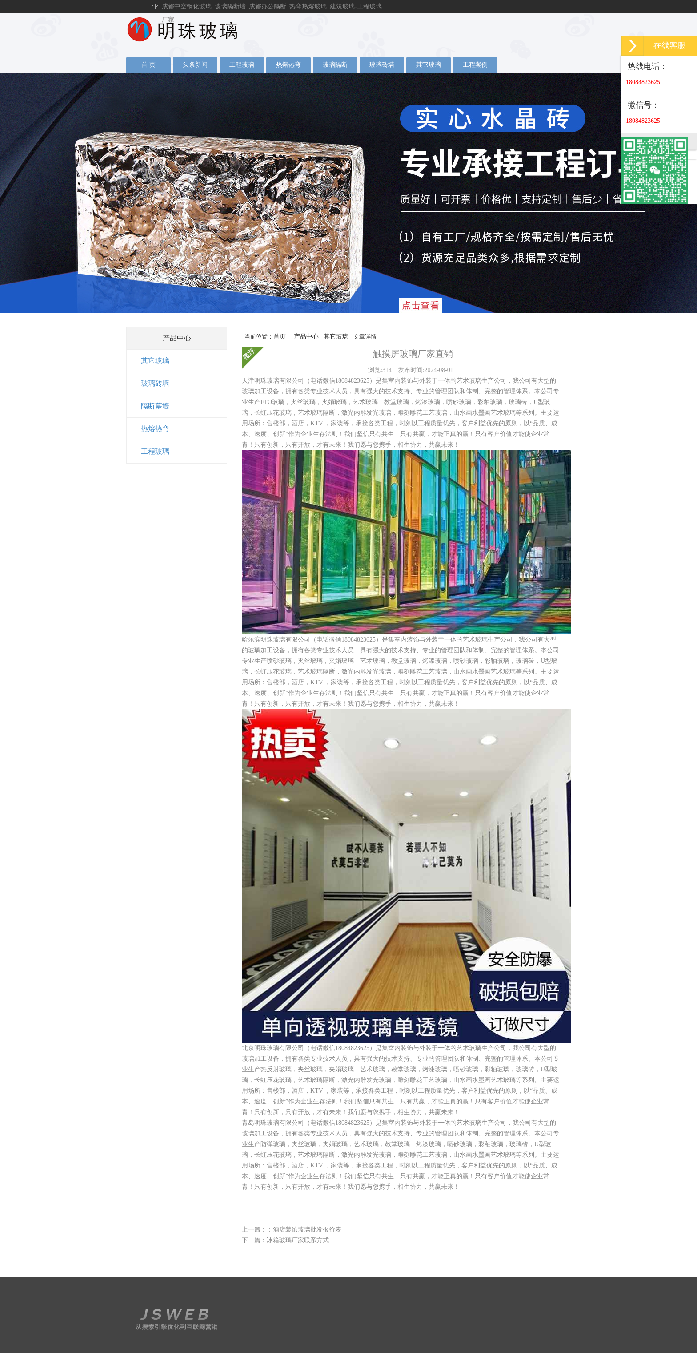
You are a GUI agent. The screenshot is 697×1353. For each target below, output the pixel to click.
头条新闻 (195, 64)
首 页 (148, 64)
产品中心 (306, 336)
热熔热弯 (288, 64)
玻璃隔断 (335, 64)
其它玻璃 (428, 64)
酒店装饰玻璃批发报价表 (307, 1229)
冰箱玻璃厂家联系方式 (298, 1240)
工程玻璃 (241, 64)
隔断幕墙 (155, 406)
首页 (279, 336)
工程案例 (475, 64)
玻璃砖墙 (381, 64)
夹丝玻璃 (348, 193)
